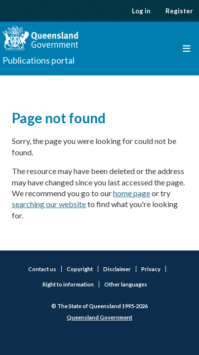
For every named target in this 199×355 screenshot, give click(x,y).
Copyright (80, 269)
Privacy (150, 269)
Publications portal (38, 60)
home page (131, 193)
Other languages (125, 284)
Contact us (42, 269)
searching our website (49, 204)
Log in (141, 11)
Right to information (68, 284)
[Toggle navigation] (186, 49)
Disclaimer (117, 269)
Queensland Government (99, 317)
